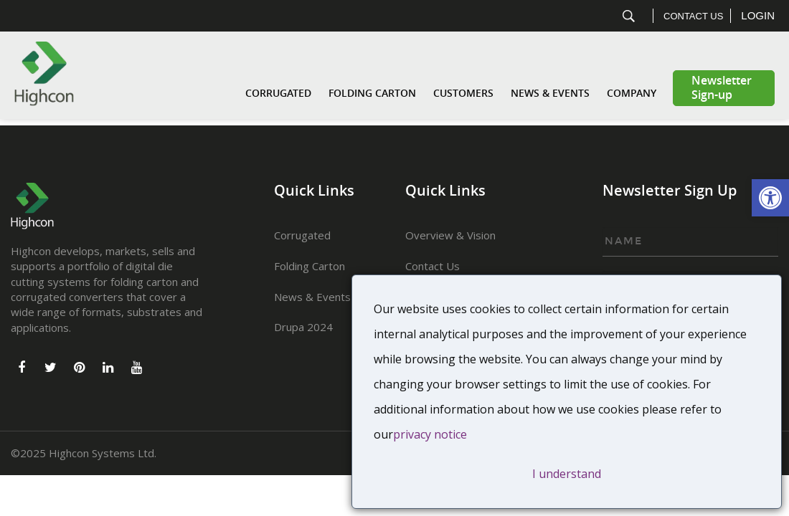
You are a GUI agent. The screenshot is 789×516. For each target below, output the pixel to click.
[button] (770, 197)
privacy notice (430, 434)
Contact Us (693, 16)
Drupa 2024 (303, 327)
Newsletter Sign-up (721, 88)
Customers (463, 93)
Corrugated (278, 93)
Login (758, 15)
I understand (566, 474)
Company (631, 93)
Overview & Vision (450, 235)
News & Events (550, 93)
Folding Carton (372, 93)
